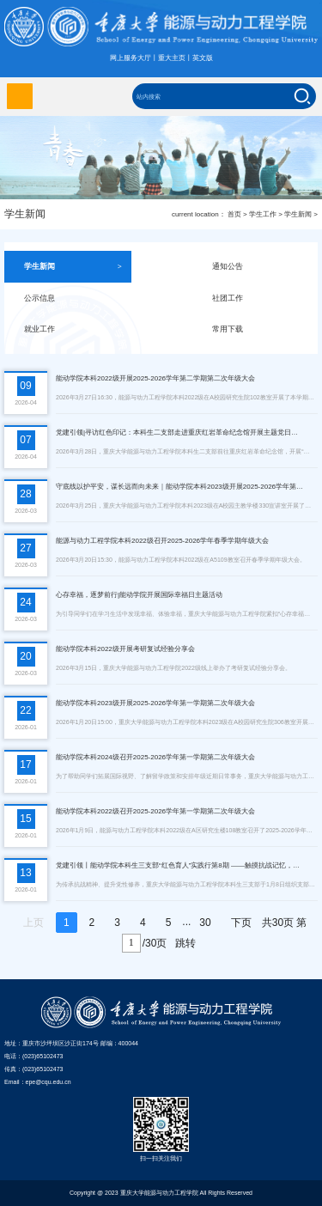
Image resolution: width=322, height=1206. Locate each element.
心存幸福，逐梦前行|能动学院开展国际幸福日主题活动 (139, 595)
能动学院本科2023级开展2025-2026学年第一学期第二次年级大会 (155, 703)
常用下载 (261, 329)
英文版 (202, 58)
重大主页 (171, 58)
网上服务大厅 (130, 58)
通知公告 (261, 267)
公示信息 (73, 298)
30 (204, 923)
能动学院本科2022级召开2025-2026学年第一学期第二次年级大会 (155, 811)
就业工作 (73, 329)
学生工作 (262, 214)
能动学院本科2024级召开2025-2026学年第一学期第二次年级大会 (155, 757)
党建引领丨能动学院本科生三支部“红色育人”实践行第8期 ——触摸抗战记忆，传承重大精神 (180, 865)
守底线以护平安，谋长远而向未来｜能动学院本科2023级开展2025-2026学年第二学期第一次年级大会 (180, 486)
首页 (234, 214)
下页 (241, 923)
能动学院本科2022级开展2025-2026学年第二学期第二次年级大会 (155, 378)
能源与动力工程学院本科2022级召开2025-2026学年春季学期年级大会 (162, 541)
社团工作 (261, 298)
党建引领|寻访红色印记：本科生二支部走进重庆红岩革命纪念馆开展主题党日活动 (180, 432)
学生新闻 (298, 214)
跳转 (185, 943)
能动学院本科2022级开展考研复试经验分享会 (125, 649)
